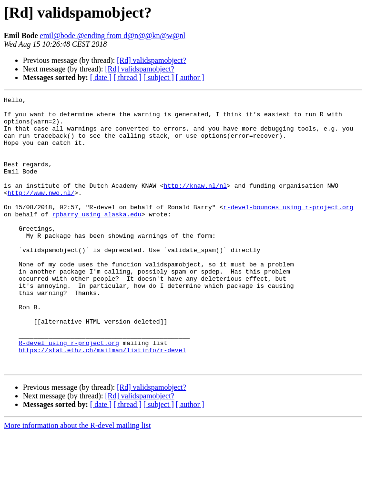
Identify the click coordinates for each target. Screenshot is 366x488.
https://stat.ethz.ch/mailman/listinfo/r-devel (102, 401)
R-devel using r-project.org (69, 392)
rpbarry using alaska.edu (96, 238)
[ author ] (190, 77)
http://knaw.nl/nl (195, 204)
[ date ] (101, 77)
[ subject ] (158, 77)
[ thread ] (127, 77)
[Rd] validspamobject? (151, 60)
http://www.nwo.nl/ (41, 212)
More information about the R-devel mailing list (77, 480)
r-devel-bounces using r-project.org (288, 229)
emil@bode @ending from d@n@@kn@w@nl (112, 35)
